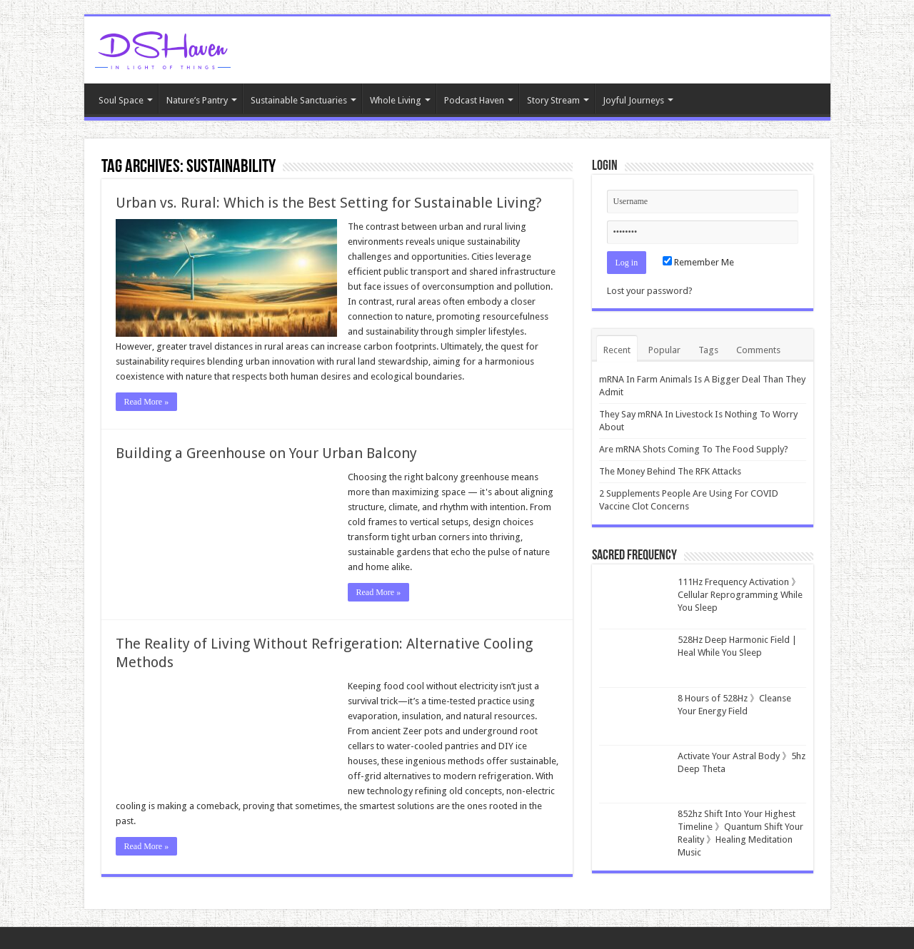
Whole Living (395, 100)
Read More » (146, 402)
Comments (758, 350)
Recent (617, 350)
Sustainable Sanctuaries (299, 100)
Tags (708, 350)
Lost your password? (650, 290)
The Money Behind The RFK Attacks (670, 471)
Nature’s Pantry (197, 100)
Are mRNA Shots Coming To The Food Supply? (693, 449)
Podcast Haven (474, 100)
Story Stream (553, 100)
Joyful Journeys (633, 100)
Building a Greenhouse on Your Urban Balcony (266, 453)
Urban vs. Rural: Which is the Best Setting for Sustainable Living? (329, 202)
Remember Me (698, 262)
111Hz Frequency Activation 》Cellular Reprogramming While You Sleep (740, 595)
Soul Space (121, 100)
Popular (664, 350)
